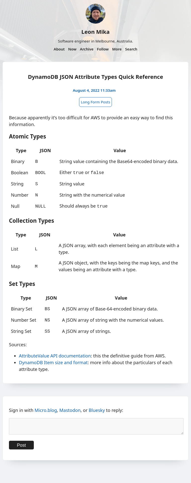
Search (131, 48)
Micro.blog (46, 406)
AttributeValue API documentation (55, 352)
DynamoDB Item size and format (53, 358)
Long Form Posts (95, 101)
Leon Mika (95, 31)
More (117, 48)
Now (72, 48)
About (59, 48)
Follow (103, 48)
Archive (87, 48)
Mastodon (70, 406)
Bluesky (97, 406)
